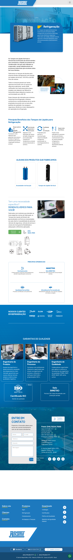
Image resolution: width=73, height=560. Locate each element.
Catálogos (45, 509)
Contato (5, 519)
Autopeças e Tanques (28, 519)
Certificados (45, 513)
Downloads (47, 506)
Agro (23, 509)
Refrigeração (26, 513)
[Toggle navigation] (70, 2)
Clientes (5, 513)
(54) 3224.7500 (31, 232)
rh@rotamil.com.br (46, 444)
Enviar (31, 459)
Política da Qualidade (48, 516)
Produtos (26, 506)
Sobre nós (6, 506)
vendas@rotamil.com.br (48, 440)
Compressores (26, 516)
